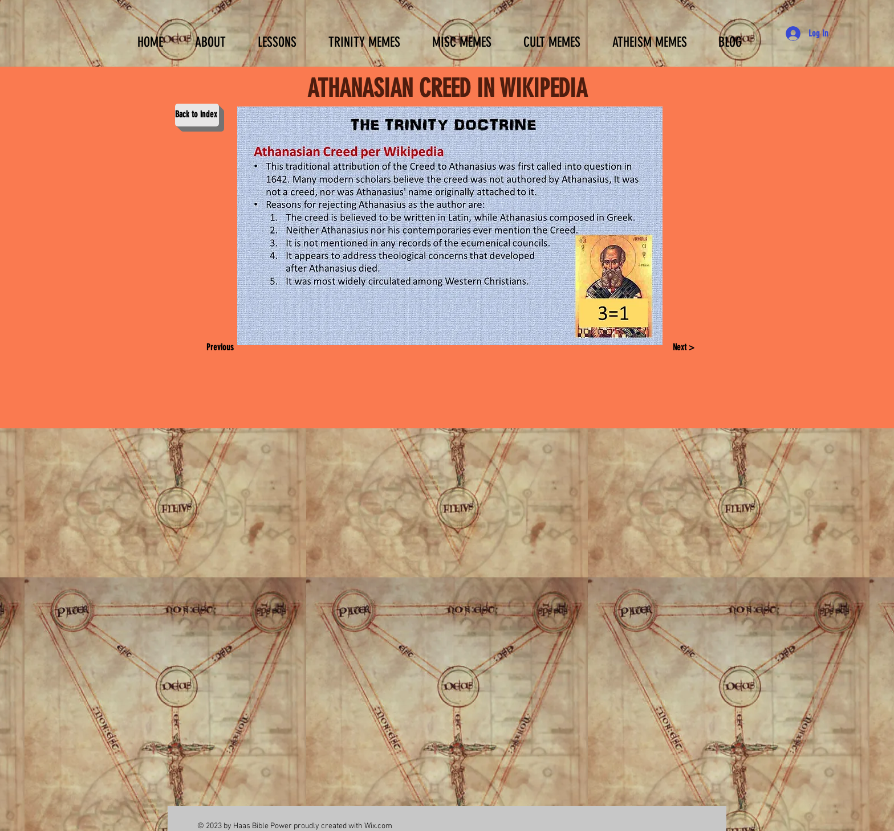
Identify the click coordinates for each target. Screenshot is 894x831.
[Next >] (683, 348)
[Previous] (223, 348)
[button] (277, 37)
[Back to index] (197, 115)
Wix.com (378, 826)
